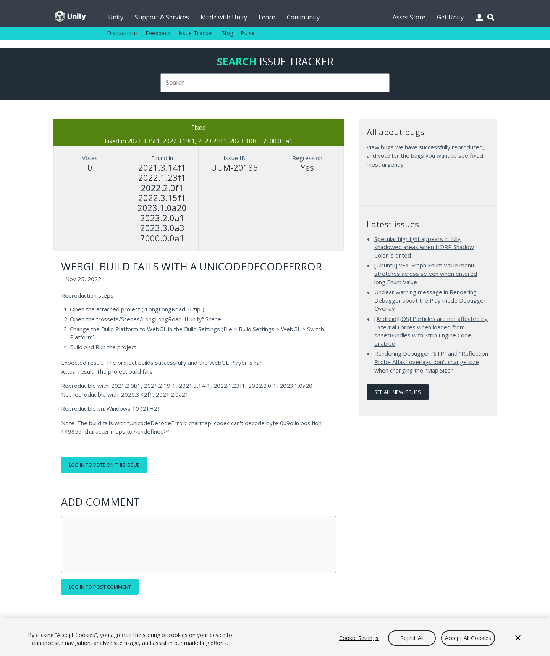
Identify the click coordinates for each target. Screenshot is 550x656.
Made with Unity (224, 17)
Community (303, 17)
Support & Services (162, 17)
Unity (115, 17)
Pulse (248, 33)
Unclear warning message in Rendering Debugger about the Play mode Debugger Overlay (430, 300)
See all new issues (397, 392)
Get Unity (450, 17)
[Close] (517, 638)
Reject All (412, 637)
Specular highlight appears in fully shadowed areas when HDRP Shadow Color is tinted (424, 247)
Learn (267, 17)
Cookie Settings (359, 637)
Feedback (158, 33)
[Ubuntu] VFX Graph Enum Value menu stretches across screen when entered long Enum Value (425, 273)
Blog (227, 33)
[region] (275, 637)
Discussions (122, 33)
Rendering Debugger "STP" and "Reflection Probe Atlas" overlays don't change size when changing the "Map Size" (431, 362)
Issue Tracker (196, 33)
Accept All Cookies (468, 637)
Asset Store (409, 17)
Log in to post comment (100, 586)
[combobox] (275, 83)
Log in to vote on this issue (104, 465)
